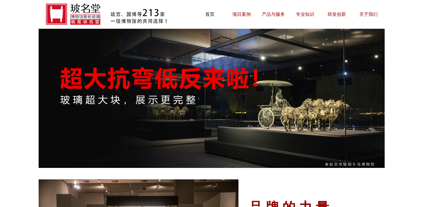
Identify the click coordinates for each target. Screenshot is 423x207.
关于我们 (368, 14)
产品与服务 (273, 14)
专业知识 (305, 14)
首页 (210, 14)
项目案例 (241, 14)
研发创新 (337, 14)
